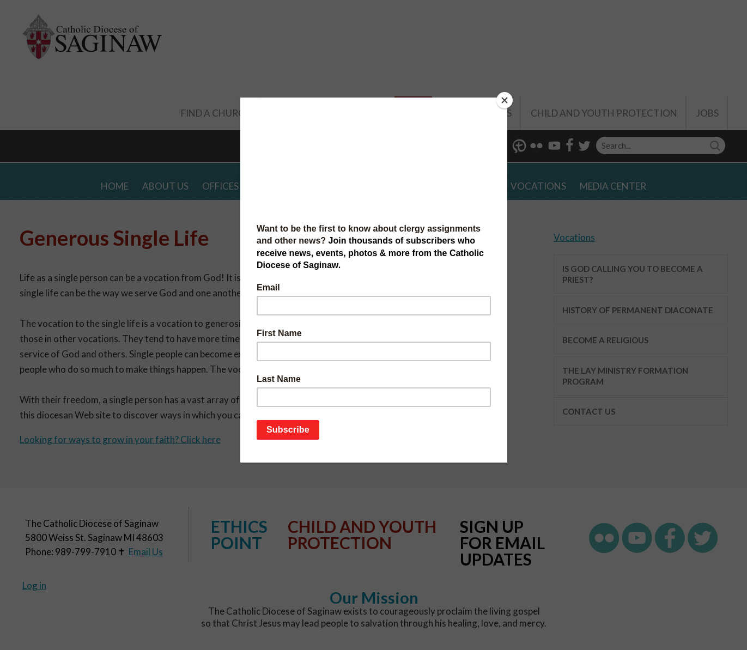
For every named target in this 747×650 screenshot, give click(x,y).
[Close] (504, 100)
